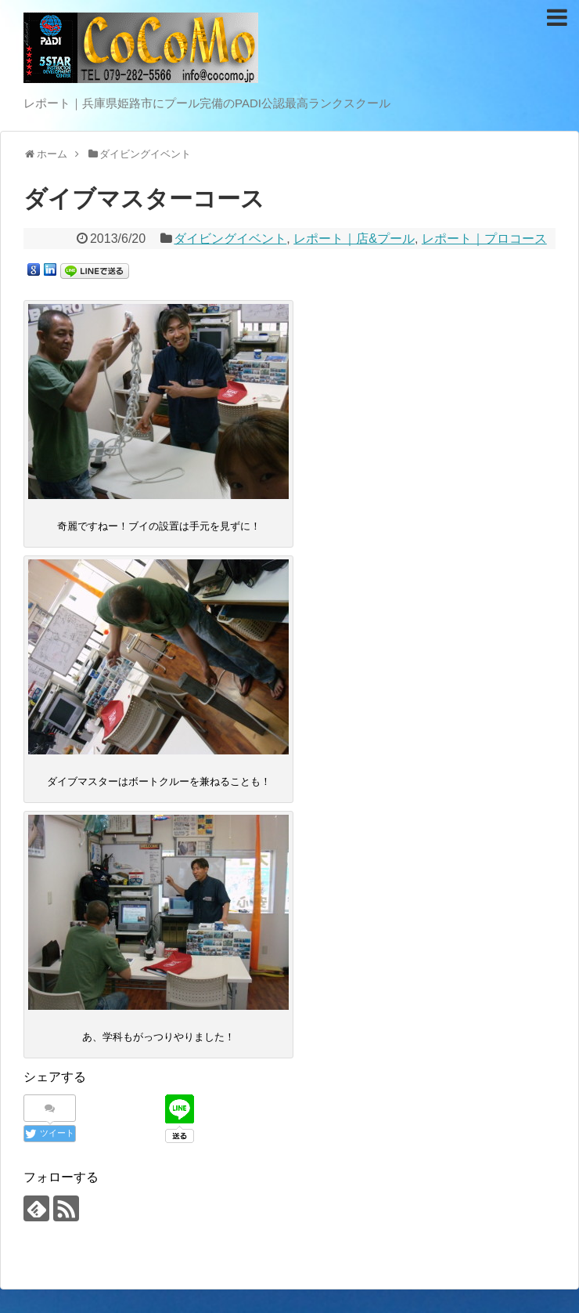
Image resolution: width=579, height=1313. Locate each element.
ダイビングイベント (230, 238)
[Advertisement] (289, 1176)
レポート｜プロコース (484, 238)
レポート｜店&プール (354, 238)
